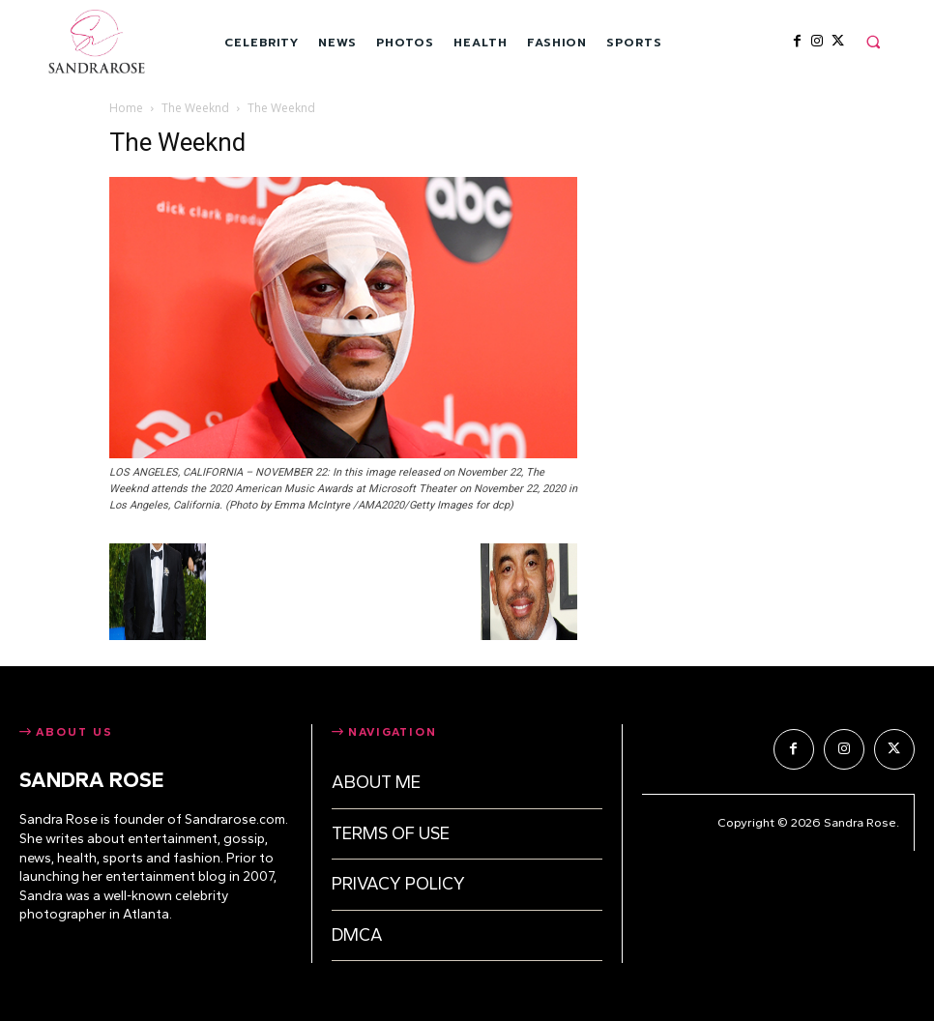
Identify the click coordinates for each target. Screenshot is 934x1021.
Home (126, 108)
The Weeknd (195, 108)
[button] (873, 41)
